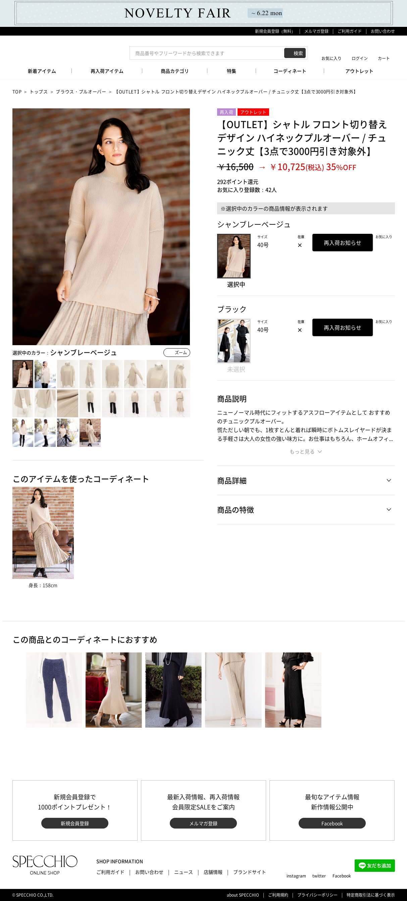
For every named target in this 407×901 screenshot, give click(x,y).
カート (384, 58)
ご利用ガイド (350, 31)
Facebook (332, 823)
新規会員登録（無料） (275, 31)
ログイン (360, 58)
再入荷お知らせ (342, 242)
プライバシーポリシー (317, 895)
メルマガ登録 (316, 31)
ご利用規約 (278, 895)
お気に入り (331, 58)
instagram (296, 876)
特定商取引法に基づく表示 (371, 895)
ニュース (183, 871)
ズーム (181, 353)
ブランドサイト (249, 871)
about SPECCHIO (243, 895)
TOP (17, 91)
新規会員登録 (75, 823)
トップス (39, 91)
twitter (319, 876)
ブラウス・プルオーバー (81, 91)
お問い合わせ (383, 31)
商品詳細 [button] (232, 480)
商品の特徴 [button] (235, 509)
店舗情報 (213, 871)
